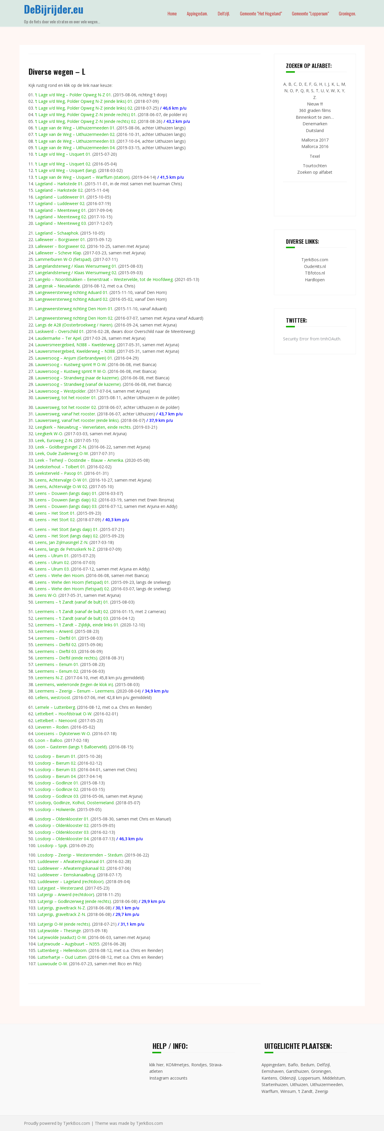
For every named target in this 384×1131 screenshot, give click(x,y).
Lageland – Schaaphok (56, 233)
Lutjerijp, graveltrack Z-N (61, 914)
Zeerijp (321, 1091)
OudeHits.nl (315, 266)
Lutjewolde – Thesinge (59, 930)
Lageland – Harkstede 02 (59, 190)
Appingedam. (197, 13)
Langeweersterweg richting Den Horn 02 (73, 318)
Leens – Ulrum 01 (52, 555)
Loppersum (309, 1078)
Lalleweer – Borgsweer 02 (60, 246)
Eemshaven (273, 1071)
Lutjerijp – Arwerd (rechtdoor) (65, 894)
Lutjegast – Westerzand (60, 888)
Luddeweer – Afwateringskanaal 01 (70, 861)
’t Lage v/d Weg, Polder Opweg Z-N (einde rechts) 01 (85, 114)
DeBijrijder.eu (54, 9)
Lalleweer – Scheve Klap (58, 253)
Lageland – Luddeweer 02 (59, 203)
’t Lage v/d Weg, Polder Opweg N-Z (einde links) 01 (83, 101)
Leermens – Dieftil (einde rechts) (66, 658)
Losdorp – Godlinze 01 (56, 783)
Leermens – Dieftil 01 (55, 638)
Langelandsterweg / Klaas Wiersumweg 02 (75, 272)
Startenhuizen (275, 1084)
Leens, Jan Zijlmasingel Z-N (61, 542)
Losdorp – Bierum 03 (55, 769)
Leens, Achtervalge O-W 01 (61, 480)
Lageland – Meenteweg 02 (60, 217)
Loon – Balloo (48, 740)
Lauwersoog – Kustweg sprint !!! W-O (70, 371)
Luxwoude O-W (52, 963)
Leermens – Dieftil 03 (55, 651)
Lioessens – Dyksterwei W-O (62, 733)
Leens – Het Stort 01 (55, 513)
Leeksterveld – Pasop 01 (58, 473)
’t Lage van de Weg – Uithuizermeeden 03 (75, 141)
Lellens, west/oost (52, 697)
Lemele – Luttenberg (55, 707)
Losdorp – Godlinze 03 (56, 796)
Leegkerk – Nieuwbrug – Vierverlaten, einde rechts (83, 427)
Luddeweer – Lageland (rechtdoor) (70, 881)
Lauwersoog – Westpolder (60, 391)
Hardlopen (315, 279)
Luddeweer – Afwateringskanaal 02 (70, 868)
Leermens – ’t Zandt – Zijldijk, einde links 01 (76, 625)
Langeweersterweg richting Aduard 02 (71, 299)
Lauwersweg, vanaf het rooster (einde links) (77, 420)
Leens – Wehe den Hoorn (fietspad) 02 (72, 589)
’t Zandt (305, 1091)
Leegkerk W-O (48, 433)
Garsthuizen (297, 1071)
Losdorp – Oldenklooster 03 (62, 832)
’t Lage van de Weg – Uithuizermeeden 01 (75, 128)
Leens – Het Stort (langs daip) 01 (66, 529)
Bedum (307, 1064)
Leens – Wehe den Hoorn (59, 575)
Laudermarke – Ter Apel (58, 338)
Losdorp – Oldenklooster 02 (62, 825)
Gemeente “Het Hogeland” (261, 13)
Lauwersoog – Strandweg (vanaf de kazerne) (78, 384)
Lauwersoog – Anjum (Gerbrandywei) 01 (73, 358)
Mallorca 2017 (315, 140)
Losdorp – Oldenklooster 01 (62, 819)
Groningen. (347, 13)
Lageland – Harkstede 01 (59, 183)
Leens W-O (45, 595)
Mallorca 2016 (315, 146)
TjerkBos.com (314, 259)
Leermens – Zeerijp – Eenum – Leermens (74, 691)
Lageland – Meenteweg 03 (60, 223)
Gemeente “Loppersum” (310, 13)
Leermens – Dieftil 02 (55, 644)
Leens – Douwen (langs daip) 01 (66, 493)
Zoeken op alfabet (314, 172)
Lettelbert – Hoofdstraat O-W (63, 713)
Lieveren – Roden (51, 727)
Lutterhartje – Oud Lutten (61, 957)
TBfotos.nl (315, 273)
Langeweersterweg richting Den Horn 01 (73, 308)
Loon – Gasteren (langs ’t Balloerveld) (71, 747)
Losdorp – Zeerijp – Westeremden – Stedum (79, 855)
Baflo (293, 1064)
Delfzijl (323, 1064)
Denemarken (315, 123)
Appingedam (273, 1064)
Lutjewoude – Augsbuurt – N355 (68, 944)
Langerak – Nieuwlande (57, 286)
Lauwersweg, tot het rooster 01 (65, 397)
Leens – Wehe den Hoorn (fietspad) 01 (72, 582)
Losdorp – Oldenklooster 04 (62, 838)
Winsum (288, 1091)
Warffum (270, 1091)
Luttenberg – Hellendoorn (61, 950)
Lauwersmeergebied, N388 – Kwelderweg (75, 344)
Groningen (321, 1071)
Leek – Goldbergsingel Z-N (60, 447)
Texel (315, 156)
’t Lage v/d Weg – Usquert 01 (62, 154)
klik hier (156, 1064)
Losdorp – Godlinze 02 (56, 789)
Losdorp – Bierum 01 (55, 756)
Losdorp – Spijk (52, 845)
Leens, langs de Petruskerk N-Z (65, 549)
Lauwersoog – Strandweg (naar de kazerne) (77, 378)
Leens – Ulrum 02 (52, 562)
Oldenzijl (288, 1078)
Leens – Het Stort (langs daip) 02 (66, 536)
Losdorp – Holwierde (55, 809)
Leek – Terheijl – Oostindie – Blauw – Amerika (79, 460)
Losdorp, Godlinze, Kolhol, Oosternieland (74, 802)
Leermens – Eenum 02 (56, 671)
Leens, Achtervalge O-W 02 (61, 486)
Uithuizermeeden (326, 1084)
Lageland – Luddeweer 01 (59, 197)
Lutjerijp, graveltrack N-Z (61, 908)
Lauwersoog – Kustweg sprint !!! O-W (70, 364)
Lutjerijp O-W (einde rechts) (63, 924)
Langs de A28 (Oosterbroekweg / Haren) (73, 325)
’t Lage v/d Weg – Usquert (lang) (65, 170)
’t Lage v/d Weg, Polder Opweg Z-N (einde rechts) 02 (85, 121)
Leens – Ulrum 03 (52, 569)
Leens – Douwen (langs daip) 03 (66, 506)
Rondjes (199, 1064)
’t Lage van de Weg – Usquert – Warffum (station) (82, 177)
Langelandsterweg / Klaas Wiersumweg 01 (75, 266)
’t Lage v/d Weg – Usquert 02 (62, 164)
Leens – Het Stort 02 (55, 519)
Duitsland (315, 130)
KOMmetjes (177, 1064)
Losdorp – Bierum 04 (55, 776)
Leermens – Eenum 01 (56, 664)
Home (172, 13)
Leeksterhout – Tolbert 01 (60, 466)
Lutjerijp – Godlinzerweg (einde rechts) (74, 901)
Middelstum (333, 1078)
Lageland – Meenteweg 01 (60, 210)
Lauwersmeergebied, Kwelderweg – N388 (75, 351)
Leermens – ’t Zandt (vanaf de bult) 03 (71, 618)
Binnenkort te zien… (315, 117)
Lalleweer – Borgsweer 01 (60, 239)
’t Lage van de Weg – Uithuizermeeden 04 (75, 147)
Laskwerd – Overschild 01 (59, 331)
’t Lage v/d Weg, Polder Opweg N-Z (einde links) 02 (83, 108)
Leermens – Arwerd (54, 631)
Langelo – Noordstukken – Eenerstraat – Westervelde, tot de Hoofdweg (104, 279)
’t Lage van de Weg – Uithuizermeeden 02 (75, 134)
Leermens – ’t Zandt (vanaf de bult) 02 (71, 611)
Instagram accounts (168, 1078)
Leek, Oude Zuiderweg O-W (61, 453)
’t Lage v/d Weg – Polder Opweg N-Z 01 (73, 95)
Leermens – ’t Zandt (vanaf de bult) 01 (71, 602)
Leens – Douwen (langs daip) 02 (66, 500)
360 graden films (315, 110)
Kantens (269, 1078)
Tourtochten (315, 165)
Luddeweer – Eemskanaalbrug (66, 875)
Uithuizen (299, 1084)
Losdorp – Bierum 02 (55, 763)
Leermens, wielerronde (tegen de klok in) (74, 684)
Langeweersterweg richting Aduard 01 (71, 292)
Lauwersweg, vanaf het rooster (65, 414)
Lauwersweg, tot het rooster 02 (65, 407)
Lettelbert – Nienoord (55, 720)
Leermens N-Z (49, 677)
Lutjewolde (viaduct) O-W (61, 937)
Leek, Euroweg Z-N (53, 440)
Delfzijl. (224, 13)
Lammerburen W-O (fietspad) (63, 259)
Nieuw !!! (315, 104)
